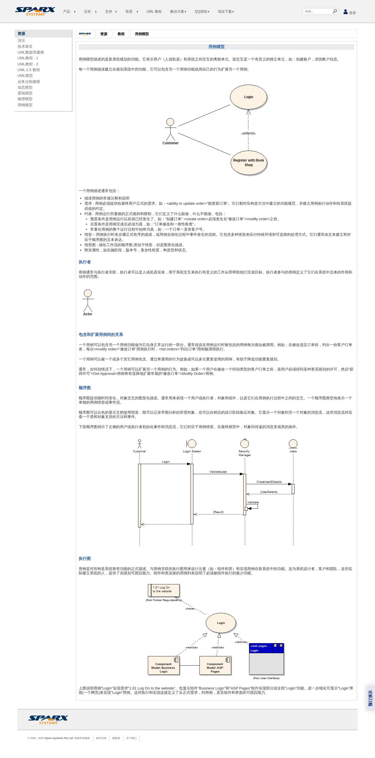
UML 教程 (154, 12)
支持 (111, 12)
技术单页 (25, 46)
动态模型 (25, 87)
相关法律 (101, 738)
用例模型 (25, 105)
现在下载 (226, 12)
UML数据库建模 (31, 52)
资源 (103, 34)
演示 (21, 40)
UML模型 (25, 75)
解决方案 (178, 12)
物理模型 (25, 99)
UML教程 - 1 (28, 58)
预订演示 (370, 698)
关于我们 (131, 738)
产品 (69, 12)
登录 (349, 12)
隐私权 (116, 738)
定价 (90, 12)
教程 (121, 34)
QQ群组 (202, 12)
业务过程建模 (29, 81)
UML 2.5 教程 (29, 70)
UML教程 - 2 (28, 64)
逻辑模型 (25, 93)
